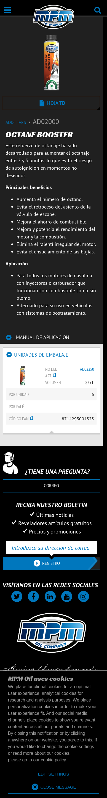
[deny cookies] (53, 774)
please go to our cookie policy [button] (37, 760)
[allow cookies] (53, 787)
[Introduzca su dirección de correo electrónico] (51, 547)
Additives (19, 122)
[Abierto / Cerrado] (7, 10)
